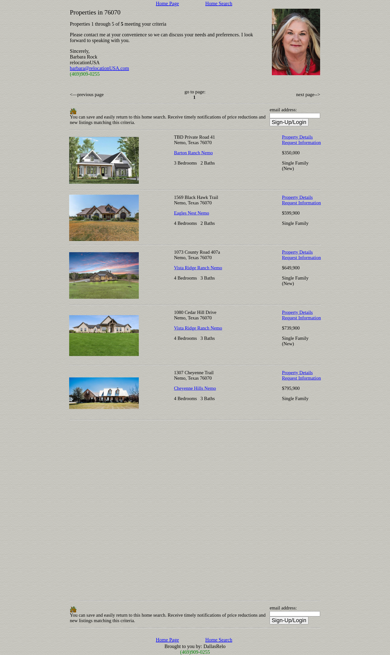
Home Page (167, 3)
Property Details (297, 137)
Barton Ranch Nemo (193, 152)
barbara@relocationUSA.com (99, 68)
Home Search (218, 3)
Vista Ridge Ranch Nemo (198, 267)
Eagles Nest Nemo (191, 213)
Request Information (301, 142)
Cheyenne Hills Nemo (195, 388)
